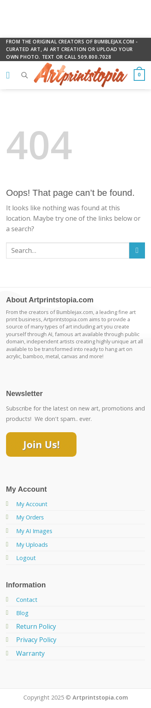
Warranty (30, 653)
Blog (22, 613)
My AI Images (34, 531)
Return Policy (36, 626)
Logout (26, 558)
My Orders (30, 517)
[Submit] (137, 250)
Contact (26, 599)
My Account (32, 504)
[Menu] (11, 75)
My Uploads (32, 544)
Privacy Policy (36, 639)
